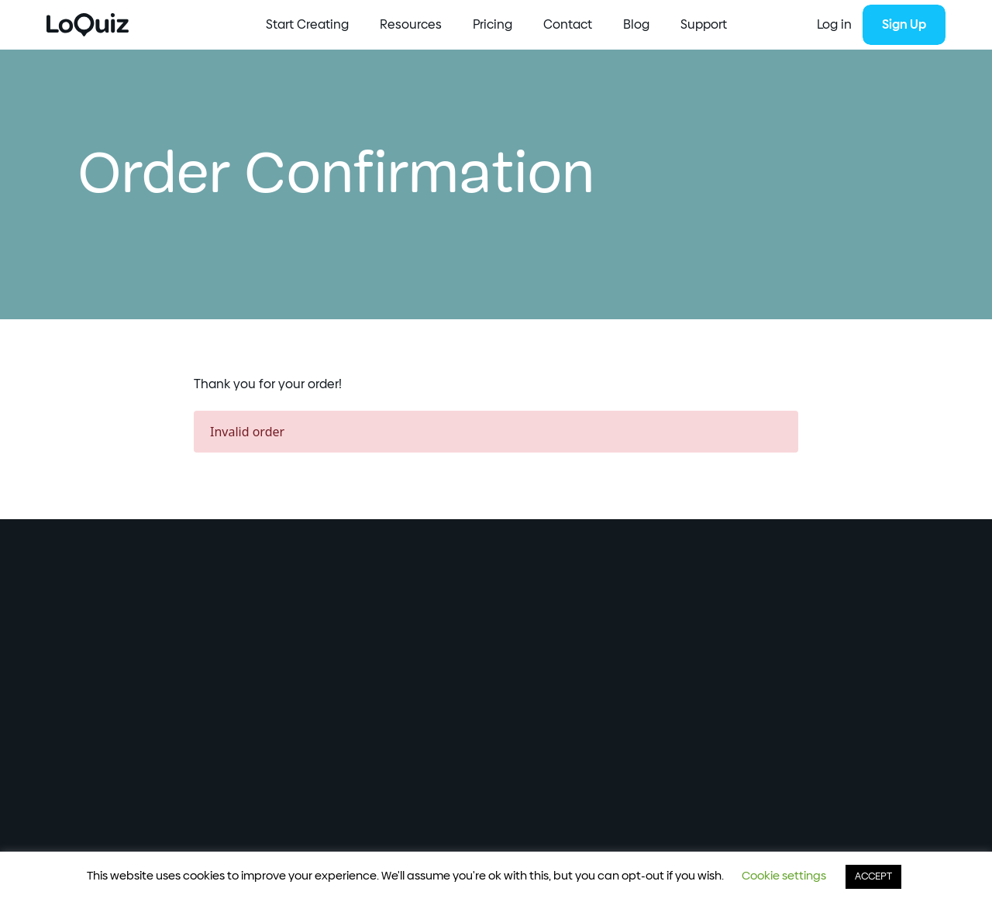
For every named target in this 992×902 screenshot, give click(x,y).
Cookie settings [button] (784, 876)
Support (703, 25)
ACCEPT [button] (873, 877)
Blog (636, 25)
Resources (411, 25)
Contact (567, 25)
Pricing (492, 25)
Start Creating (307, 25)
